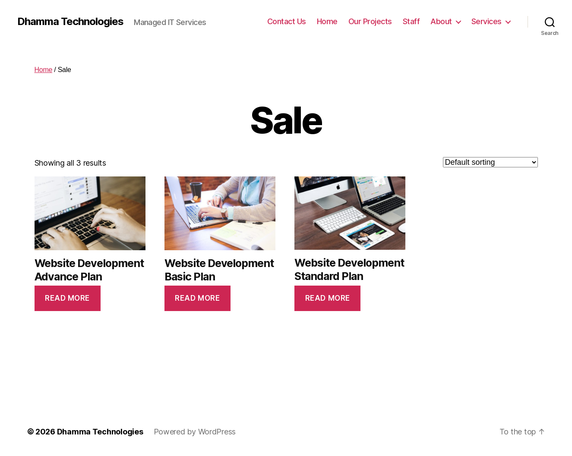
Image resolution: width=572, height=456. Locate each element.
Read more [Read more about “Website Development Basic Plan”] (197, 298)
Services (486, 21)
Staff (411, 21)
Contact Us (286, 21)
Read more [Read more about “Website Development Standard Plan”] (327, 298)
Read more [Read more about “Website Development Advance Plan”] (67, 298)
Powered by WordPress (195, 431)
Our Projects (370, 21)
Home (327, 21)
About (441, 21)
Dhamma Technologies (70, 21)
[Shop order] (490, 162)
